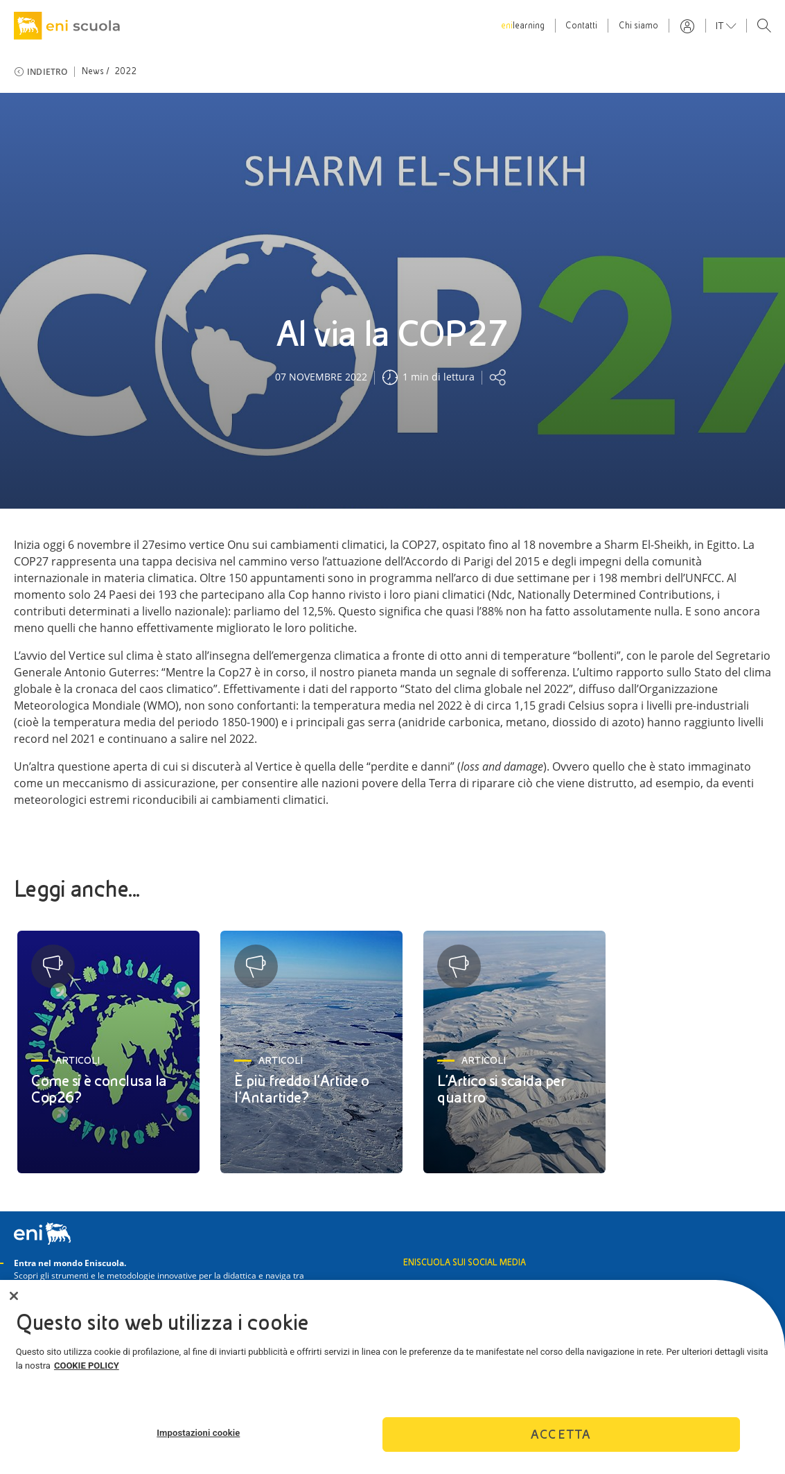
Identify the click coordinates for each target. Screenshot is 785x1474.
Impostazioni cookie (198, 1437)
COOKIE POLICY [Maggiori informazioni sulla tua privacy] (86, 1370)
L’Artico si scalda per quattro (501, 1089)
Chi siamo (638, 25)
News (93, 71)
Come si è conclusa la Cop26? (99, 1089)
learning (523, 25)
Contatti (581, 25)
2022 (125, 71)
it (721, 25)
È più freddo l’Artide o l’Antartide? (301, 1089)
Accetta (561, 1439)
